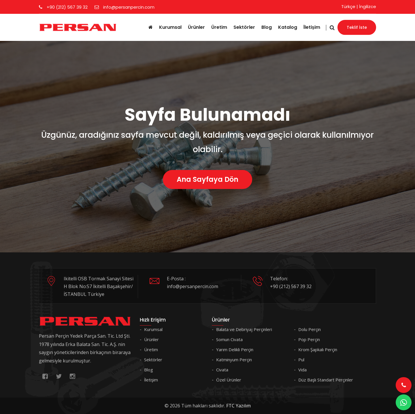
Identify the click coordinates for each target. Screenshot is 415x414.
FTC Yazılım (238, 405)
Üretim (219, 27)
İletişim (311, 27)
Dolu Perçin (309, 329)
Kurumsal (170, 27)
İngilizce (367, 6)
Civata (222, 370)
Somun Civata (229, 339)
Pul (301, 359)
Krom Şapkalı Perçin (317, 349)
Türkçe (348, 6)
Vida (302, 370)
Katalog (287, 27)
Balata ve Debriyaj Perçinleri (244, 329)
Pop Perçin (309, 339)
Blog (266, 27)
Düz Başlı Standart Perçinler (325, 380)
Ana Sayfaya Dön (207, 179)
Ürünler (196, 27)
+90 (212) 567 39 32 (63, 7)
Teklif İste (357, 27)
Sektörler (244, 27)
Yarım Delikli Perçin (234, 349)
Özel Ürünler (228, 380)
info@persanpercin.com (124, 7)
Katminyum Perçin (234, 359)
